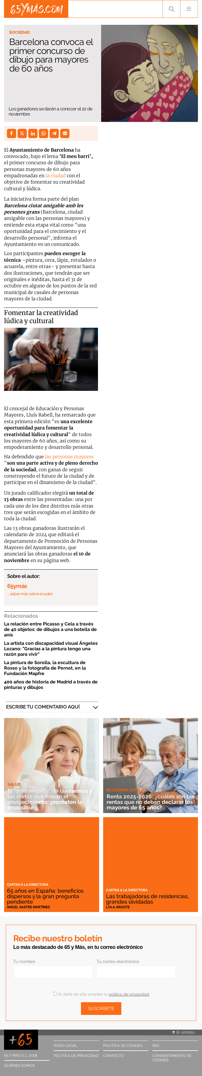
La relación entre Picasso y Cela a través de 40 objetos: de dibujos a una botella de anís (50, 629)
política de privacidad (129, 994)
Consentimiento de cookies (172, 1058)
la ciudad (55, 175)
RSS (155, 1045)
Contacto (113, 1056)
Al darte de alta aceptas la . (101, 994)
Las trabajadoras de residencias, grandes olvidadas (147, 899)
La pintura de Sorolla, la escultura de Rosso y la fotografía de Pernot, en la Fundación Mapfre (45, 668)
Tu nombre (24, 961)
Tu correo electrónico (118, 961)
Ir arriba (183, 1032)
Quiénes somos (19, 1065)
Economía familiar (127, 790)
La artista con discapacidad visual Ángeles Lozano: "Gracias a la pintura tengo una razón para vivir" (51, 648)
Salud (14, 784)
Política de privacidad (76, 1056)
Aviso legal (66, 1045)
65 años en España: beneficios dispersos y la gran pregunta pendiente (45, 896)
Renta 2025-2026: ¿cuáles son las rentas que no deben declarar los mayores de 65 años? (150, 802)
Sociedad (19, 32)
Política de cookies (123, 1045)
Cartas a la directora (27, 885)
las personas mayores (69, 456)
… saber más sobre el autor (29, 593)
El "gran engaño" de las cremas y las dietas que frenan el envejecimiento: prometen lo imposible (49, 798)
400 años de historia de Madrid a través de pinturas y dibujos (51, 684)
